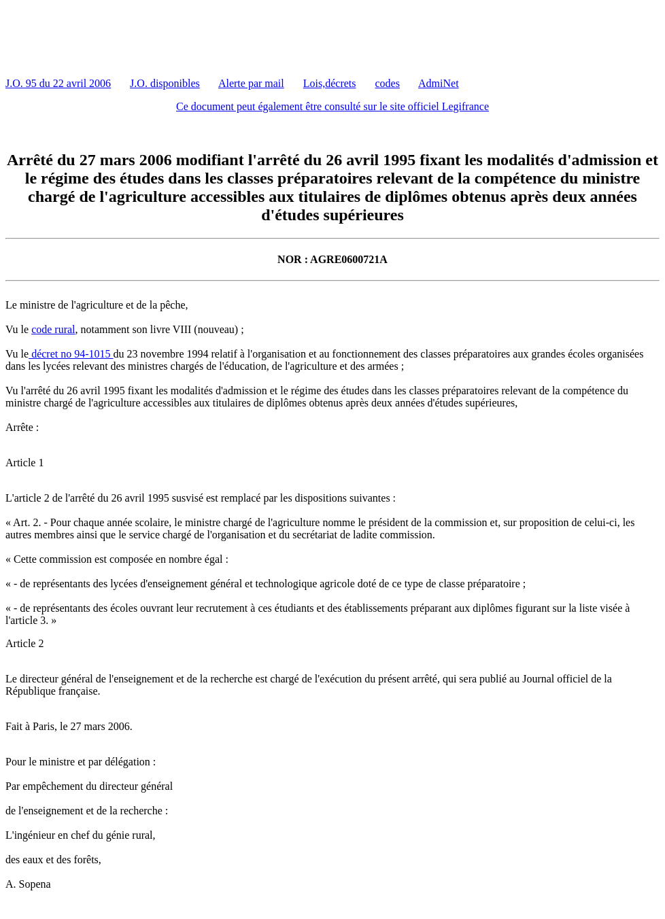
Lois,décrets (329, 83)
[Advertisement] (252, 36)
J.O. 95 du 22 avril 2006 (58, 83)
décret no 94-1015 (71, 354)
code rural (53, 329)
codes (387, 83)
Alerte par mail (251, 83)
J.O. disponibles (165, 83)
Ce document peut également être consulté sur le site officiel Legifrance (332, 106)
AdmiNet (438, 83)
